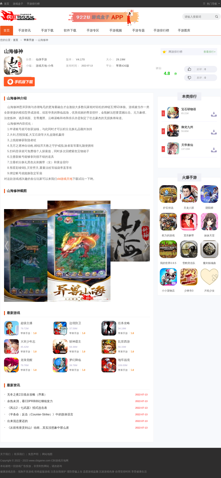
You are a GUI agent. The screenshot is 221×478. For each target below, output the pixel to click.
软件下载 (70, 30)
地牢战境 (124, 359)
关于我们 (5, 454)
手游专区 (93, 30)
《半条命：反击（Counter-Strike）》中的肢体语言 (40, 414)
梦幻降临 (75, 359)
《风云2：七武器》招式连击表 (27, 407)
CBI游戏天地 (58, 460)
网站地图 (47, 454)
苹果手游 (29, 39)
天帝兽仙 (187, 145)
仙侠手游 (41, 59)
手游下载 (47, 30)
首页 (6, 3)
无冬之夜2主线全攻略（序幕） (27, 394)
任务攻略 (124, 323)
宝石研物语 (188, 109)
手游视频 (115, 30)
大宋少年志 (28, 341)
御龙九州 (187, 127)
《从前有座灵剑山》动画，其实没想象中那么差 (38, 427)
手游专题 (138, 30)
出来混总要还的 (17, 421)
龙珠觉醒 (26, 359)
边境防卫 (75, 323)
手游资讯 (24, 30)
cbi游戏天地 (64, 178)
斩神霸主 (75, 341)
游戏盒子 (18, 3)
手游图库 (184, 30)
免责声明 (33, 454)
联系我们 (19, 454)
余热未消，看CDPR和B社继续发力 (30, 401)
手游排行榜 (33, 3)
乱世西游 (124, 341)
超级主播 (26, 323)
